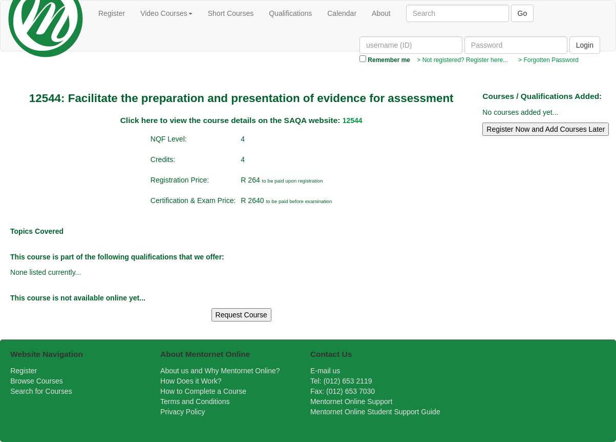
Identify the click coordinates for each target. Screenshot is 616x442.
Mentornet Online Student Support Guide (375, 412)
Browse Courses (36, 381)
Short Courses (230, 13)
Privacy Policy (182, 412)
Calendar (341, 13)
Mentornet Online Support (351, 401)
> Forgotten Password (546, 60)
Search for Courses (41, 391)
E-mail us (325, 371)
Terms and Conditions (194, 401)
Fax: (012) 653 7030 (342, 391)
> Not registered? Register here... (461, 60)
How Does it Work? (191, 381)
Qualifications (290, 13)
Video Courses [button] (166, 13)
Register (111, 13)
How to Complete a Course (203, 391)
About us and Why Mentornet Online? (220, 371)
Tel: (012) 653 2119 (341, 381)
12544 (353, 120)
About (381, 13)
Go (522, 13)
